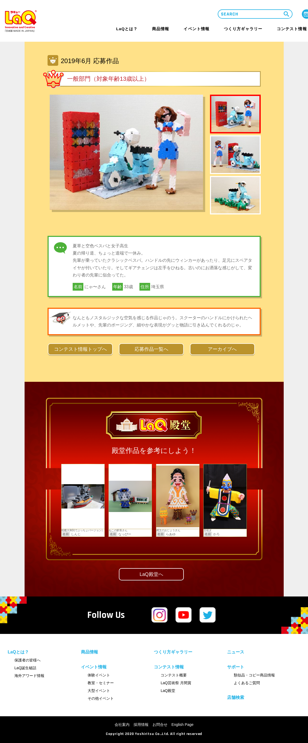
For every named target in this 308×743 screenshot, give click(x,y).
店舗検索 (235, 697)
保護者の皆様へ (27, 660)
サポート (235, 667)
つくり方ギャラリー (243, 29)
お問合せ (160, 724)
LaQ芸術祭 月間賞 (176, 683)
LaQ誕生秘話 (25, 668)
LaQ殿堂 (168, 690)
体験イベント (99, 675)
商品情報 (160, 29)
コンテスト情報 (292, 28)
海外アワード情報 (29, 675)
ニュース (235, 652)
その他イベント (101, 698)
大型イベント (99, 690)
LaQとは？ (127, 28)
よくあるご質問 (247, 683)
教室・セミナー (101, 683)
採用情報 (141, 724)
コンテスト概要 (174, 675)
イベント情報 (196, 28)
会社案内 (122, 724)
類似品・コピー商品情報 (254, 675)
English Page (182, 724)
